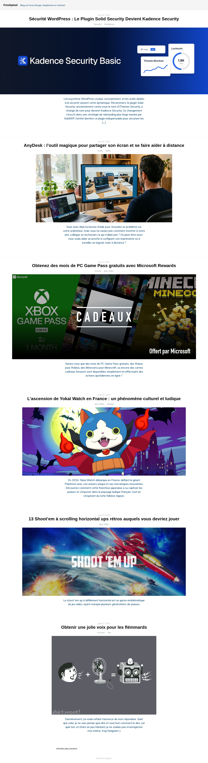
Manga (110, 404)
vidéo (108, 151)
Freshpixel (10, 5)
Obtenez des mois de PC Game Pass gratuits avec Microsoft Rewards (104, 265)
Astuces (101, 632)
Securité (97, 24)
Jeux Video (109, 271)
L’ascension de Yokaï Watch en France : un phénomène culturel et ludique (104, 398)
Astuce (97, 271)
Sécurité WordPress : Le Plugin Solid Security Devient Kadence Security (104, 18)
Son (109, 632)
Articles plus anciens (66, 748)
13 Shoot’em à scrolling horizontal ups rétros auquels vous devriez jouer (104, 518)
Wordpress (109, 24)
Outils (100, 151)
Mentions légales (104, 758)
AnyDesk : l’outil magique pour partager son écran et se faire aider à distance (104, 145)
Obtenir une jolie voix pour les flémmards (104, 627)
